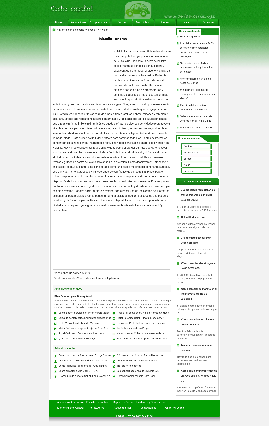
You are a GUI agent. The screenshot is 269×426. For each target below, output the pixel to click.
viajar (187, 22)
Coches (122, 22)
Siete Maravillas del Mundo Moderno (79, 323)
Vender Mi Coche (174, 407)
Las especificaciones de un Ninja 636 (138, 370)
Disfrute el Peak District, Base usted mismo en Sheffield (142, 324)
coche (91, 29)
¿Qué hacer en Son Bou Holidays (77, 338)
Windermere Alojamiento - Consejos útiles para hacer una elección (197, 94)
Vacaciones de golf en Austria (72, 273)
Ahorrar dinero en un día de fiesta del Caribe (195, 81)
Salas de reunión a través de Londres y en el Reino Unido (196, 118)
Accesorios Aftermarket (70, 402)
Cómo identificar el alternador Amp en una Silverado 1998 (82, 366)
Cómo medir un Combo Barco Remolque (140, 355)
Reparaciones (78, 22)
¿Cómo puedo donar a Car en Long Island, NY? (85, 376)
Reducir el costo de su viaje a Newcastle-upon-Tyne (143, 313)
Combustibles (148, 407)
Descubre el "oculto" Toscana (196, 127)
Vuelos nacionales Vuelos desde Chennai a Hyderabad (87, 278)
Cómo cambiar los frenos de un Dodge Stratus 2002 (84, 356)
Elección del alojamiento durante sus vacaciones (194, 107)
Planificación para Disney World (73, 296)
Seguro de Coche (123, 402)
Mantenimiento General (70, 407)
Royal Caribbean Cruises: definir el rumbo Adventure (82, 334)
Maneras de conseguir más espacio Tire (196, 348)
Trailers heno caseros (129, 365)
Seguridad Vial (122, 407)
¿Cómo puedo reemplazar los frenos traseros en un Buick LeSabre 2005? (198, 194)
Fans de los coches (97, 402)
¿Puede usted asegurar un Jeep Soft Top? (196, 240)
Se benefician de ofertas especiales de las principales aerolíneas (196, 67)
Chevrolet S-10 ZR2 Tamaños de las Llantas (83, 360)
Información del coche (71, 29)
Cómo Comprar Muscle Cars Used (136, 376)
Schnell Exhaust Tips (193, 217)
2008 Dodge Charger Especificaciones (138, 360)
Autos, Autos (97, 407)
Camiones (208, 22)
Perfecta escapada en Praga (133, 328)
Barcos (165, 22)
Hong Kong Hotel (190, 36)
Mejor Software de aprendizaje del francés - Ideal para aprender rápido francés (83, 329)
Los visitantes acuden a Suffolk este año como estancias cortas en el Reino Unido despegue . (198, 50)
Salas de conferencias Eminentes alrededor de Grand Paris (84, 318)
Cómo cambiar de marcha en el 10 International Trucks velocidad (199, 293)
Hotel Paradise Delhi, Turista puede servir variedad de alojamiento (140, 318)
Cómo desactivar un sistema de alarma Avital (197, 322)
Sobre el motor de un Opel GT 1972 (78, 370)
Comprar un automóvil (100, 22)
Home (58, 22)
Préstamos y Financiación (150, 402)
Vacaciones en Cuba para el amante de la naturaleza (140, 334)
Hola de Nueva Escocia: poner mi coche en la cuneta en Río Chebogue (142, 339)
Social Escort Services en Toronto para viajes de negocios (84, 313)
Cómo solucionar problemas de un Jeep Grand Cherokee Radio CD (199, 375)
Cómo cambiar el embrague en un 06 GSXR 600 (199, 266)
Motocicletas (143, 22)
